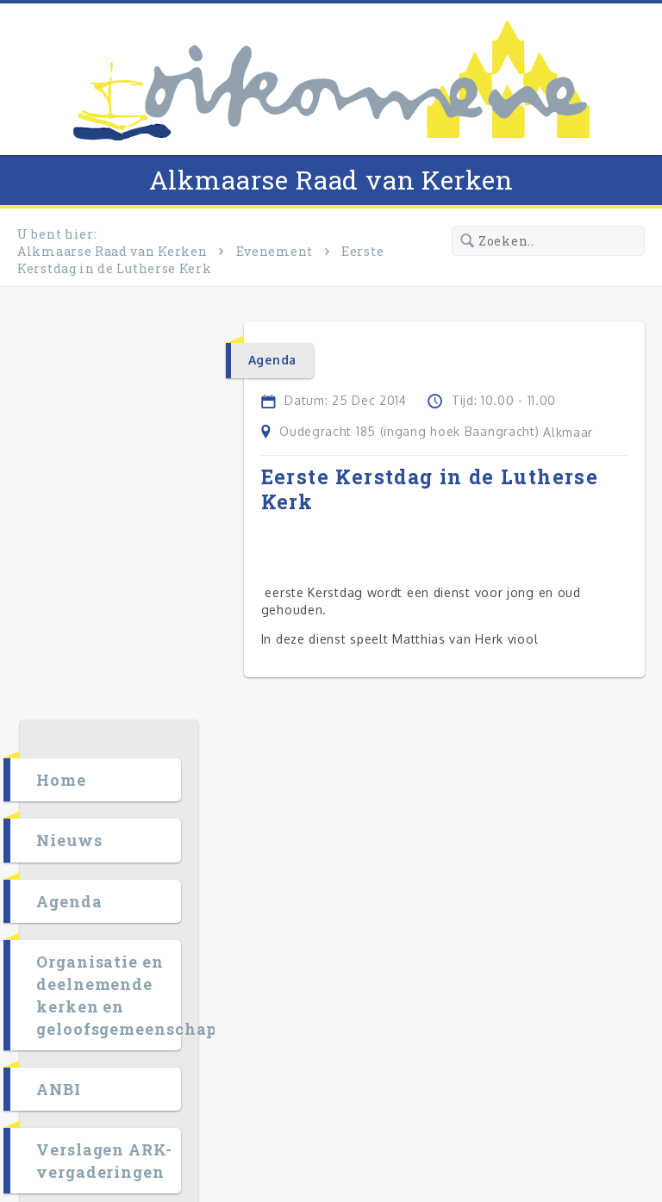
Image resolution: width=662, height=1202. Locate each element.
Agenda (83, 503)
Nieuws (83, 442)
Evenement (274, 251)
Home (76, 381)
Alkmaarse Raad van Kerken (331, 179)
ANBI (73, 691)
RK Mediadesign (571, 1113)
